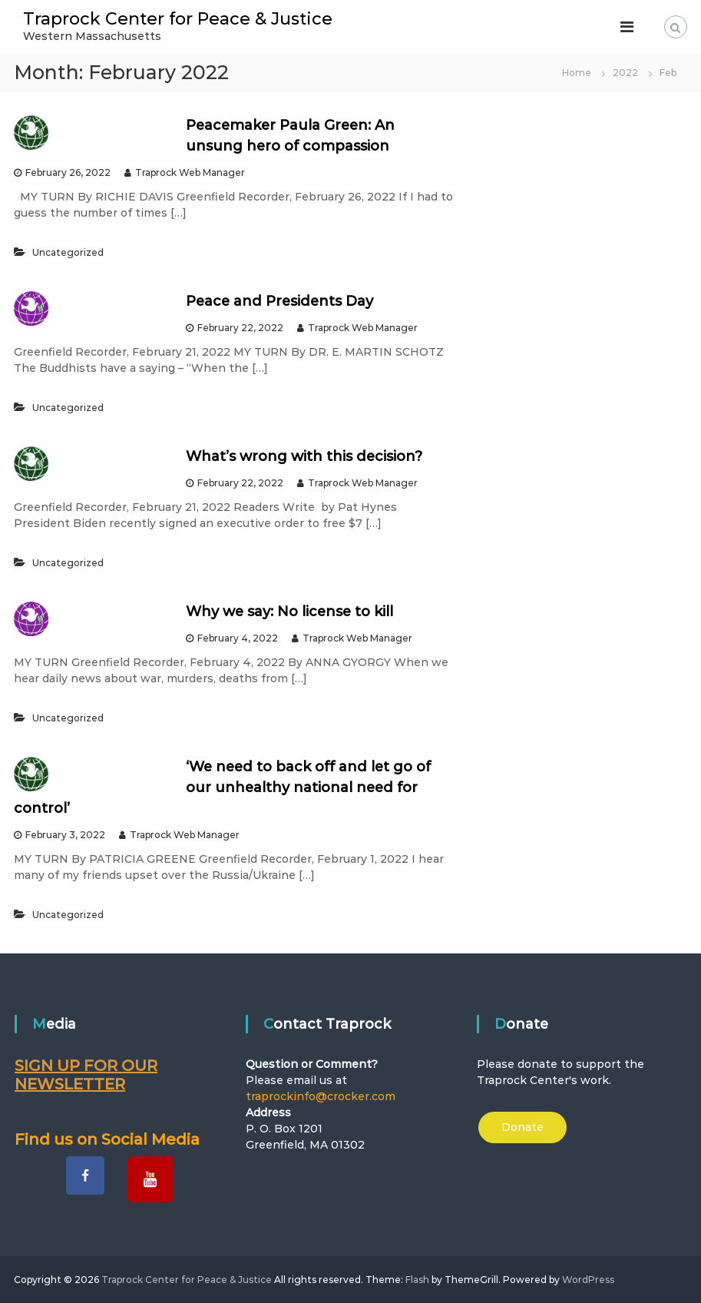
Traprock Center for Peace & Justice (177, 18)
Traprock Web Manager (190, 172)
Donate (522, 1127)
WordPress (588, 1279)
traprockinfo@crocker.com (320, 1096)
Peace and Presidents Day (279, 301)
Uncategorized (68, 252)
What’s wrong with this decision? (304, 456)
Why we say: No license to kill (289, 611)
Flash (417, 1279)
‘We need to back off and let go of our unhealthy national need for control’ (222, 787)
